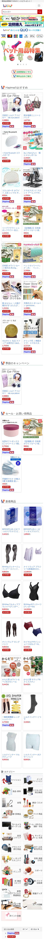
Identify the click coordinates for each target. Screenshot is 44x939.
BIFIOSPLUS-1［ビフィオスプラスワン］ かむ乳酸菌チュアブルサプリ (32, 530)
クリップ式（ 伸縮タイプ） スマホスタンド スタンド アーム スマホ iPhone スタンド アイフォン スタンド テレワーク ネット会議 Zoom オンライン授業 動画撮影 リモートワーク (33, 342)
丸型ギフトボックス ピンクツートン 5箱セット (10, 442)
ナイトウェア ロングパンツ (11, 643)
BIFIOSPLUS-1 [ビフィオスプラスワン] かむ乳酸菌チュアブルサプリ (11, 530)
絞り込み (35, 929)
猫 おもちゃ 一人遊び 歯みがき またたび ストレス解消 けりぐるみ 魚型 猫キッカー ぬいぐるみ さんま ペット (11, 304)
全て (25, 929)
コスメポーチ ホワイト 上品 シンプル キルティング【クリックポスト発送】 (11, 191)
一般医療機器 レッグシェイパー (11, 718)
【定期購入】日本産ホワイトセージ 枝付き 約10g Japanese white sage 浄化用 (32, 229)
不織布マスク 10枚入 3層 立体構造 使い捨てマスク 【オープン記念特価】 (11, 480)
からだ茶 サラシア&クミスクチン (32, 680)
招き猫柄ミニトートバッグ (32, 116)
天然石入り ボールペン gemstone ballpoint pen (32, 304)
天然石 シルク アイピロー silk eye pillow (11, 116)
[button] (17, 64)
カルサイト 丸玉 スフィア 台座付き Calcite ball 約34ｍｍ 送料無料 (11, 342)
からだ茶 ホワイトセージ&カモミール (11, 680)
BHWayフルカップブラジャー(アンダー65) (11, 605)
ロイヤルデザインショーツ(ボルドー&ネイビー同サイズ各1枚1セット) (33, 643)
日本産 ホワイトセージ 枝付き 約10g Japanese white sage (11, 267)
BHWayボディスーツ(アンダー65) (33, 605)
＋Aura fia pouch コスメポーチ (11, 154)
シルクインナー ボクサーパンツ (32, 756)
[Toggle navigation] (39, 5)
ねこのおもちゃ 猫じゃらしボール (32, 154)
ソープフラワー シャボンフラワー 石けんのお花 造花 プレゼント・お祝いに (11, 229)
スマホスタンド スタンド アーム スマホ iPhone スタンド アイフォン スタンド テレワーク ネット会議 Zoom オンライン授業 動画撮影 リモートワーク (33, 191)
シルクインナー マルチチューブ (11, 756)
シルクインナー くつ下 (32, 718)
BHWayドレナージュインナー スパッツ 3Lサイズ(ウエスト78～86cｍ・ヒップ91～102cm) (11, 568)
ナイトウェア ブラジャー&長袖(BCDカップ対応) (32, 568)
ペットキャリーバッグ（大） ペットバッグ (32, 267)
